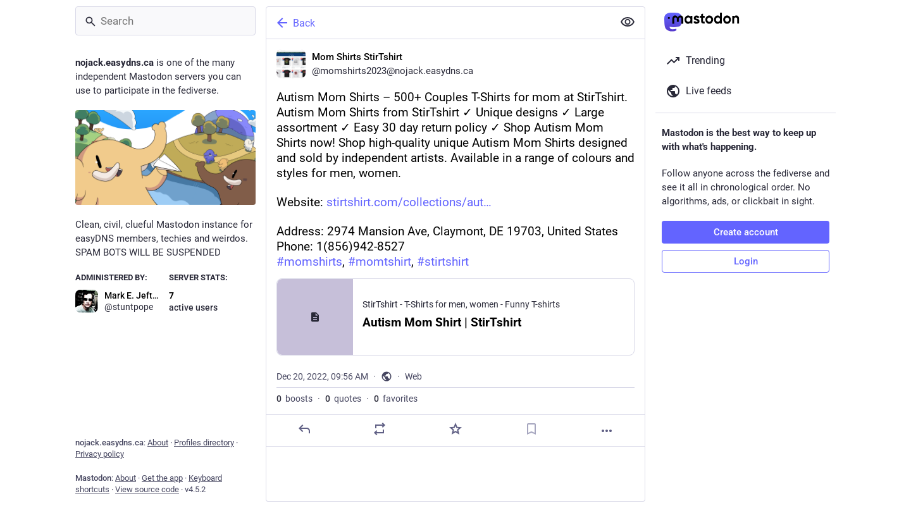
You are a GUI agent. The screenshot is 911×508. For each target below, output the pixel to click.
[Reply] (304, 429)
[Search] (165, 20)
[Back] (438, 23)
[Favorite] (455, 429)
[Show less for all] (627, 22)
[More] (606, 430)
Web (413, 376)
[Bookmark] (531, 429)
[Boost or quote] (379, 429)
